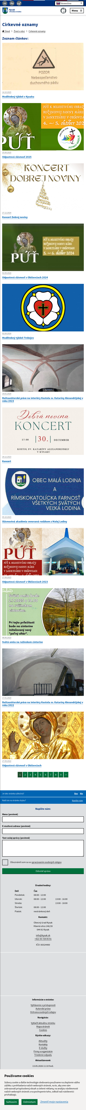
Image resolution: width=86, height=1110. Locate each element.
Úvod (6, 31)
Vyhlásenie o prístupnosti (43, 1005)
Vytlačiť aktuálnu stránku (43, 1023)
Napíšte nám (77, 800)
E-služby (43, 1047)
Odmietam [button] (29, 1102)
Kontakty (43, 1044)
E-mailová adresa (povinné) (16, 826)
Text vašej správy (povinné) (16, 837)
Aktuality (43, 1040)
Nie (82, 793)
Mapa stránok (43, 1026)
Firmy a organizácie (43, 1051)
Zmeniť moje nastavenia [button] (54, 1101)
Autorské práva (43, 1008)
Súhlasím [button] (11, 1102)
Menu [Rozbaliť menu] (77, 10)
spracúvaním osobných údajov (46, 862)
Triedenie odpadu (43, 1054)
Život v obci (19, 31)
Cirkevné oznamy (37, 31)
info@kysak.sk (43, 935)
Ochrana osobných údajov (43, 1012)
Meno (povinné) (10, 814)
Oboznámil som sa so (35, 862)
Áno (76, 793)
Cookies (43, 1029)
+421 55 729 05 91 (43, 938)
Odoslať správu (43, 871)
